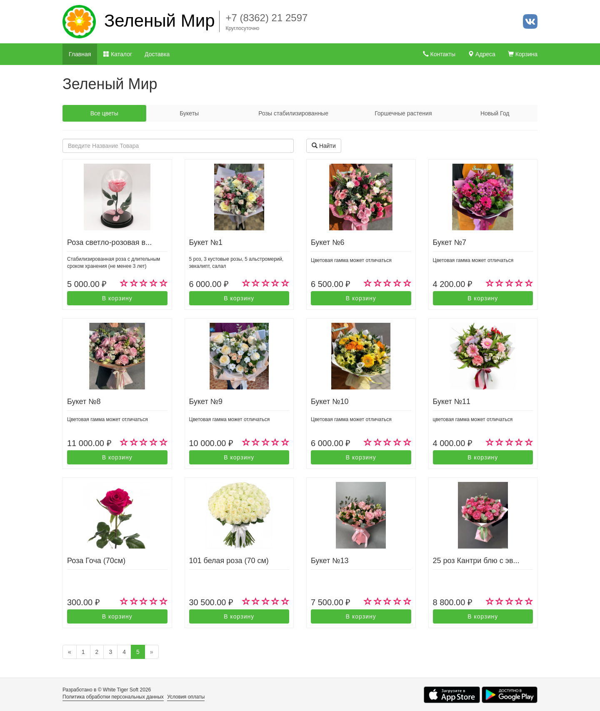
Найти (324, 145)
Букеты (189, 113)
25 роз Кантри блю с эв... (476, 560)
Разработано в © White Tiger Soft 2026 (106, 690)
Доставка (157, 54)
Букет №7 (449, 242)
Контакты (439, 54)
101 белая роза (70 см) (229, 560)
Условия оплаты (186, 697)
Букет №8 (83, 401)
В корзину (117, 298)
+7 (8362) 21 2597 (267, 17)
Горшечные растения (403, 113)
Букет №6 (327, 242)
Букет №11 (451, 401)
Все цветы (104, 113)
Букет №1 (205, 242)
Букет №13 (329, 560)
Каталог (117, 54)
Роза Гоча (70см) (96, 560)
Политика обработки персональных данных (113, 697)
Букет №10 (329, 401)
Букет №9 (205, 401)
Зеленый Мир (159, 20)
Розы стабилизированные (293, 113)
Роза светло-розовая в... (109, 242)
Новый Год (494, 113)
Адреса (481, 54)
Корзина (523, 54)
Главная (80, 54)
